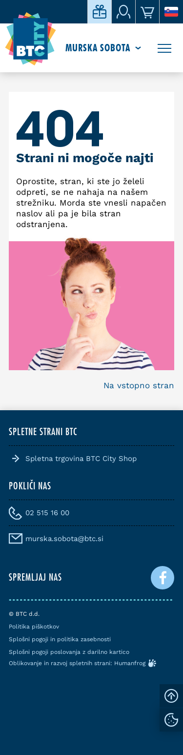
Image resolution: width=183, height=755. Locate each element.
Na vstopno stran (138, 385)
